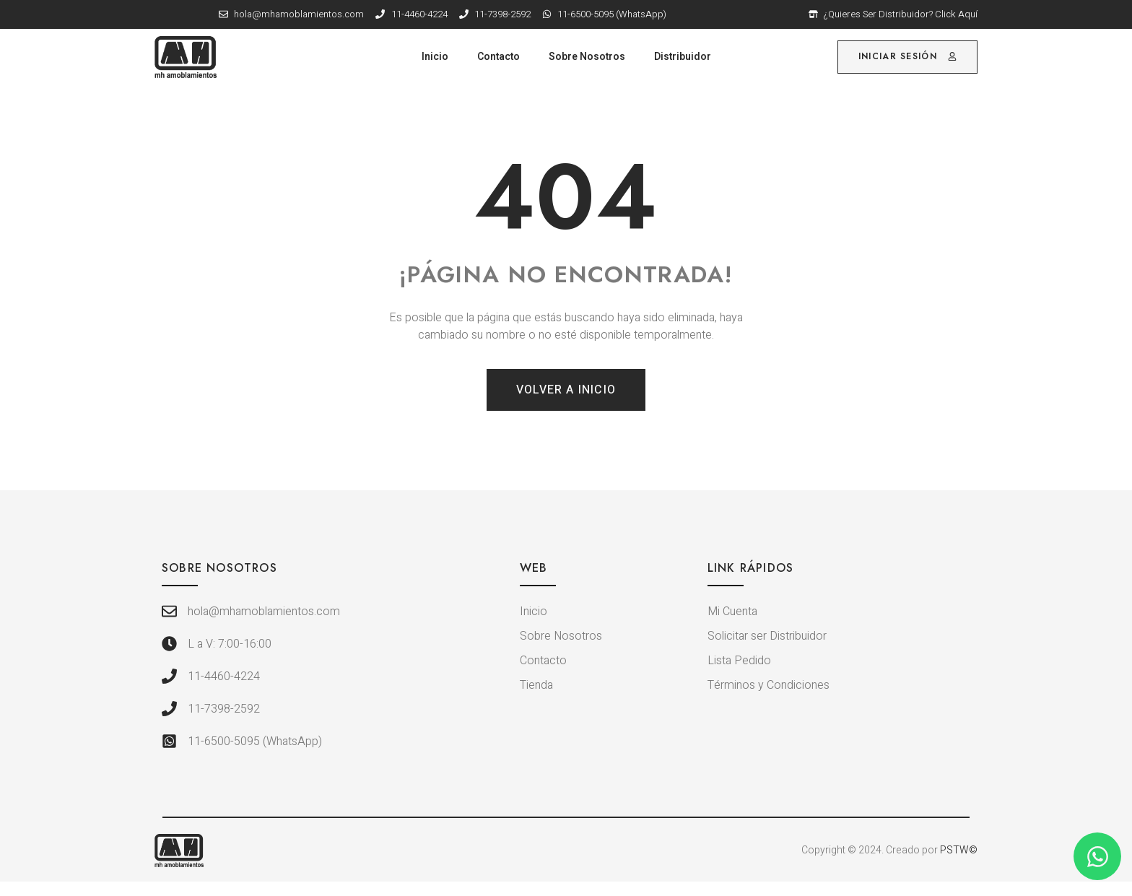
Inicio (435, 56)
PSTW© (959, 850)
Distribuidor (682, 56)
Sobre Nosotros (587, 56)
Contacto (498, 56)
